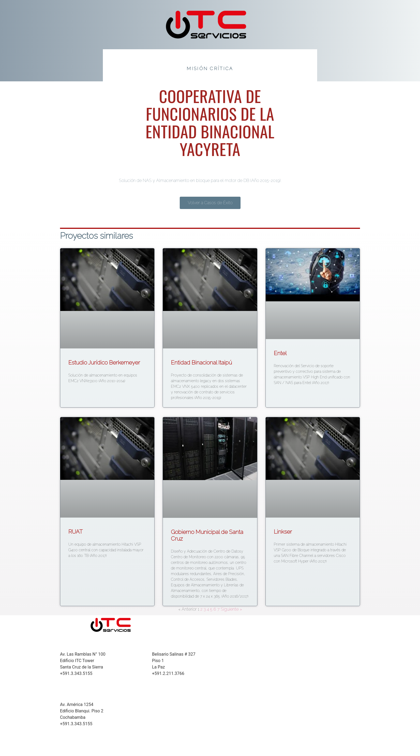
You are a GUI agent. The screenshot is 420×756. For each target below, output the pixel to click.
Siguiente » (231, 609)
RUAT (75, 531)
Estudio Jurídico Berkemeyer (104, 362)
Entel (280, 353)
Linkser (283, 531)
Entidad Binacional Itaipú (201, 362)
